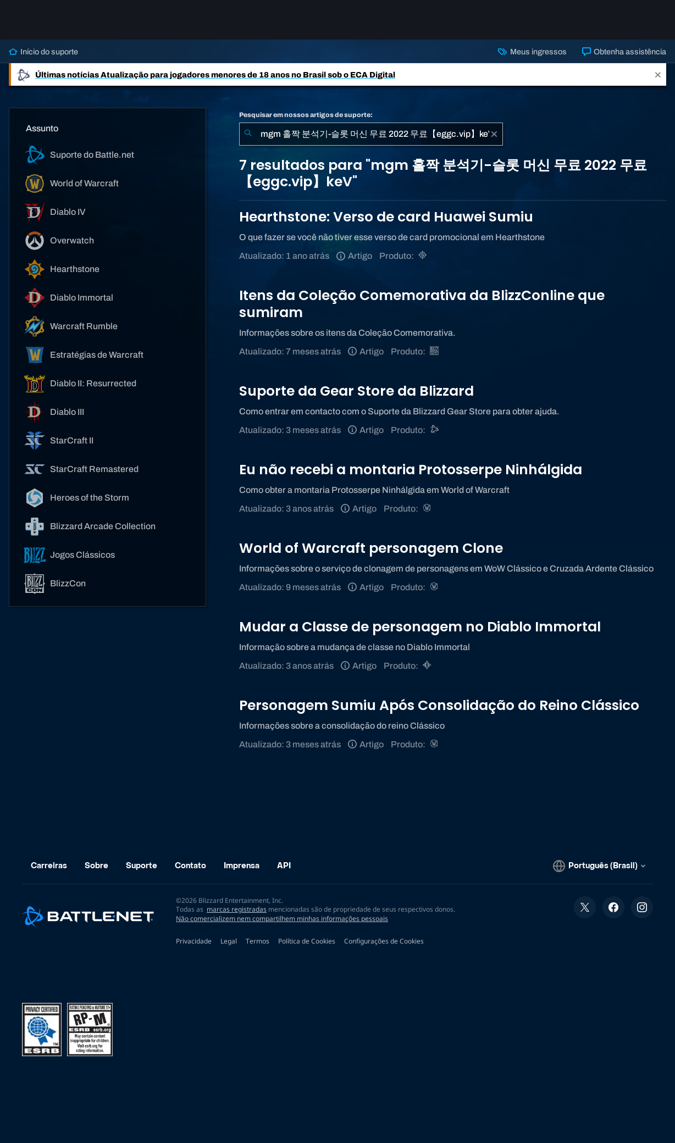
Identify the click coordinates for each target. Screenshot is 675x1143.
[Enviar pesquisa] (248, 134)
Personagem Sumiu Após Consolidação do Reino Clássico (439, 705)
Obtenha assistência (624, 51)
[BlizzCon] (435, 351)
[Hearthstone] (423, 255)
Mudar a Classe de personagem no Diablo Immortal (420, 626)
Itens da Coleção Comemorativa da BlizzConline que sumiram (422, 303)
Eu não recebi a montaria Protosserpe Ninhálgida (410, 469)
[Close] (658, 74)
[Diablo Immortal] (428, 665)
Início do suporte (43, 51)
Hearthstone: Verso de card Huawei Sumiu (386, 216)
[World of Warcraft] (428, 508)
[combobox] (371, 134)
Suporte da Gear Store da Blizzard (356, 391)
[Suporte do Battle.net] (435, 430)
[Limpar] (494, 134)
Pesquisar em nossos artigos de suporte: (306, 115)
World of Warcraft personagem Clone (371, 548)
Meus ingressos (532, 51)
